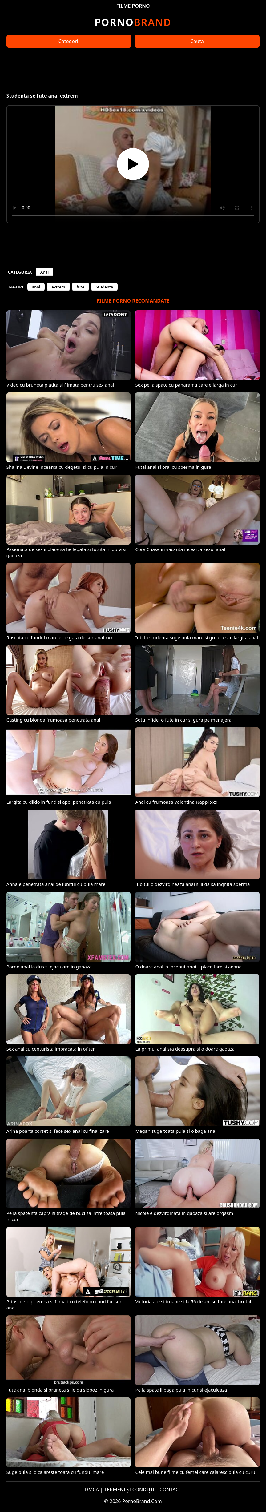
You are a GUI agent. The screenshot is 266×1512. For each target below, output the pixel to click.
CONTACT (170, 1489)
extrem (58, 287)
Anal (44, 272)
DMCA (92, 1489)
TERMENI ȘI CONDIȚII (129, 1489)
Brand (133, 22)
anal (36, 287)
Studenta (104, 287)
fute (80, 287)
